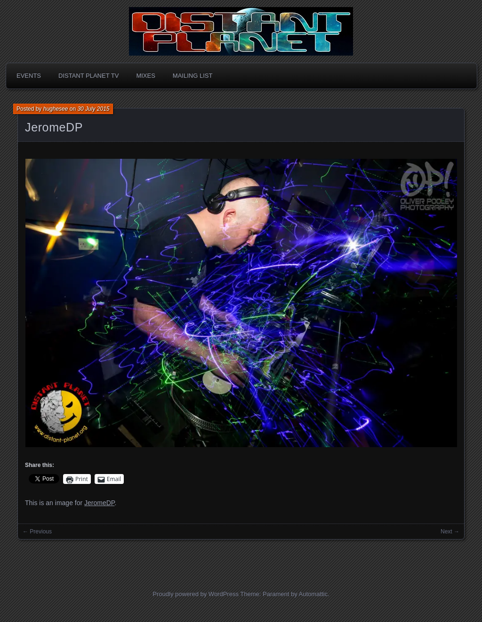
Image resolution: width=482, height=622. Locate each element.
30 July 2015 (93, 109)
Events (28, 75)
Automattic (313, 593)
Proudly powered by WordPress (196, 593)
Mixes (145, 75)
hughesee (55, 109)
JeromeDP (54, 127)
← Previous (37, 531)
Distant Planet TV (88, 75)
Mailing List (193, 75)
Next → (450, 531)
